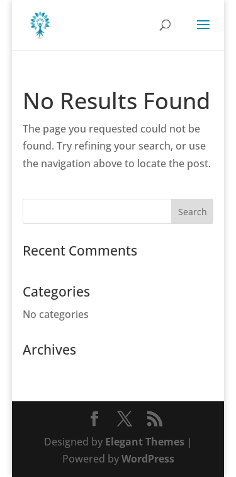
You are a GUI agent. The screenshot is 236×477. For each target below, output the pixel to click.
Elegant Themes (144, 442)
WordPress (147, 459)
